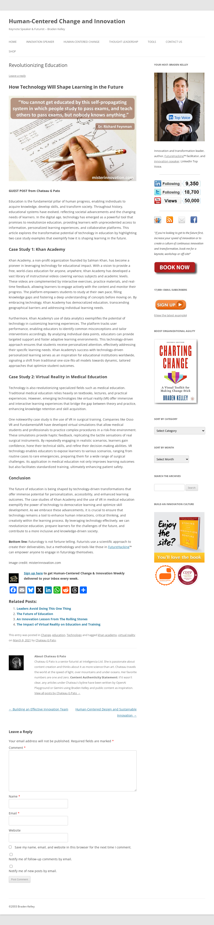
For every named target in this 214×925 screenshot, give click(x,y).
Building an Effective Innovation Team (38, 709)
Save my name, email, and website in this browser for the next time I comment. (73, 847)
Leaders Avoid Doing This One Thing (44, 608)
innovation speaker (166, 161)
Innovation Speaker (40, 42)
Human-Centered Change (82, 42)
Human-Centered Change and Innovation (67, 21)
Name (14, 796)
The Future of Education (35, 614)
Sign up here (33, 573)
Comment (17, 748)
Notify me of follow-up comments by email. (40, 859)
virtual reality (126, 635)
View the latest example (170, 315)
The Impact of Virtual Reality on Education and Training (58, 624)
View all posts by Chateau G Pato (57, 693)
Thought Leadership (123, 42)
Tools (152, 42)
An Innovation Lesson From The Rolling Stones (52, 619)
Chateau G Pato (46, 640)
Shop (12, 51)
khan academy (107, 635)
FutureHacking (118, 547)
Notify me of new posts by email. (33, 871)
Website (15, 830)
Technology (74, 635)
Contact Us (174, 42)
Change (46, 635)
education (58, 635)
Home (13, 42)
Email (14, 813)
